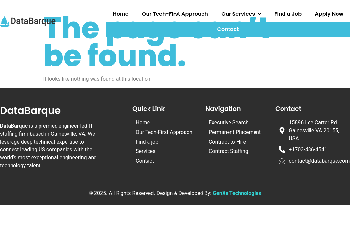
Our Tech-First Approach (175, 14)
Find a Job (288, 14)
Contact (228, 29)
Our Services (241, 14)
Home (120, 14)
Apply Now (329, 14)
